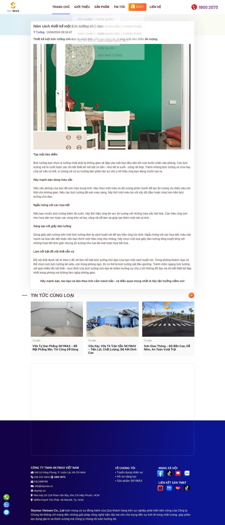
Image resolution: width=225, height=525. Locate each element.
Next (191, 295)
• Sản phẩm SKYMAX (128, 480)
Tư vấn (36, 340)
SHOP (137, 6)
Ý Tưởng (38, 32)
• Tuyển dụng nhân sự (129, 472)
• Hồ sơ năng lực (125, 476)
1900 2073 (208, 7)
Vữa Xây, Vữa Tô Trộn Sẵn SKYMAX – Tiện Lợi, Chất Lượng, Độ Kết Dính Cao (112, 349)
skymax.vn (40, 490)
